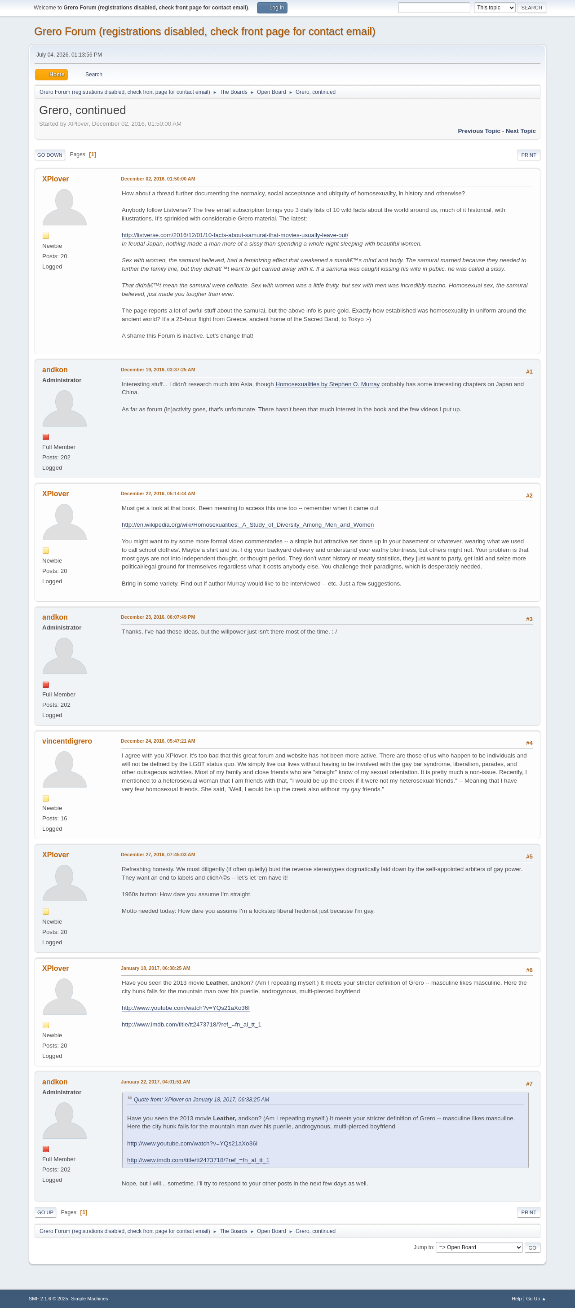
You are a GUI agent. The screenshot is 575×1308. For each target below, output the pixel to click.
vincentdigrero (67, 741)
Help (517, 1298)
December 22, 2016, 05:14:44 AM (158, 493)
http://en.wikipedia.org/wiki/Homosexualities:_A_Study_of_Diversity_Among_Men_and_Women (248, 524)
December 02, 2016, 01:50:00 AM (158, 178)
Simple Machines (89, 1298)
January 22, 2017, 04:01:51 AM (155, 1081)
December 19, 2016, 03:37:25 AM (158, 369)
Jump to (423, 1247)
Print (528, 155)
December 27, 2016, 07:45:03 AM (158, 854)
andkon (55, 370)
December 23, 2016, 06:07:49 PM (158, 617)
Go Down (49, 155)
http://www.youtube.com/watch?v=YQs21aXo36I (186, 1007)
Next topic (521, 131)
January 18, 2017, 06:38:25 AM (155, 968)
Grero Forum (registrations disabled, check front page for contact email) (205, 31)
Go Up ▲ (536, 1298)
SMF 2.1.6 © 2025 (48, 1298)
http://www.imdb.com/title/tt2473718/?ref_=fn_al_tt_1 (191, 1024)
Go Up (45, 1212)
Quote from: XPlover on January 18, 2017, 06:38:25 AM (202, 1100)
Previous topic (479, 131)
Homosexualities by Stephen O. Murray (327, 384)
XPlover (55, 179)
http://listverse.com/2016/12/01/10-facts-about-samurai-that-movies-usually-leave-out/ (235, 235)
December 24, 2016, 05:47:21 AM (158, 741)
